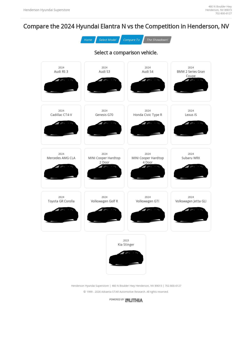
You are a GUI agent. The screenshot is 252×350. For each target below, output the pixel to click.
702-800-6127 (223, 13)
